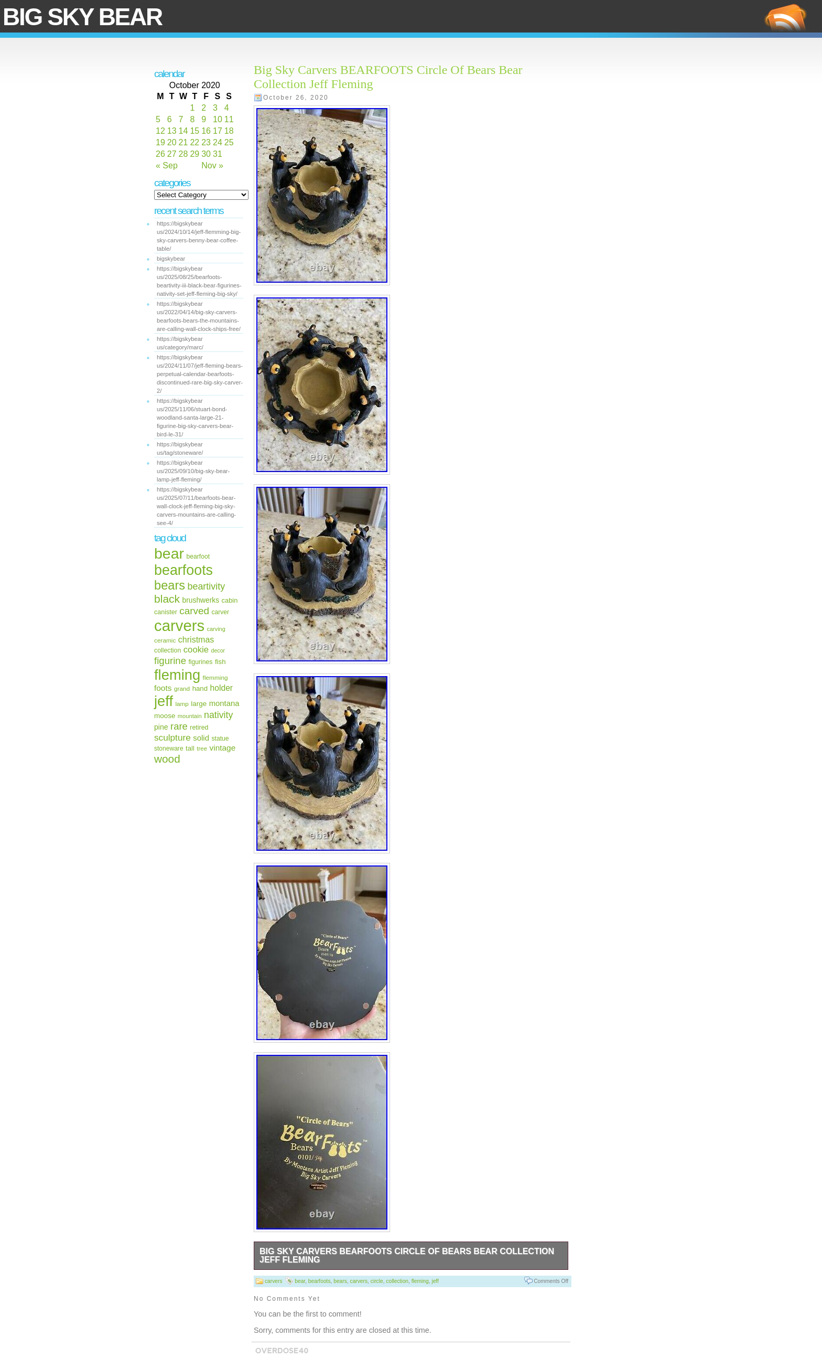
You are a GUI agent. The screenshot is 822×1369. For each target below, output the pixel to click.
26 (160, 153)
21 (183, 142)
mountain (190, 716)
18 (229, 130)
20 (172, 142)
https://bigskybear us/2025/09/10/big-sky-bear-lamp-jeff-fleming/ (193, 471)
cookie (196, 650)
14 (183, 130)
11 (229, 119)
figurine (170, 660)
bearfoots (183, 570)
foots (162, 687)
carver (220, 612)
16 (206, 130)
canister (165, 612)
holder (221, 687)
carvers (179, 625)
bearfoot (198, 556)
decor (218, 650)
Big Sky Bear (82, 16)
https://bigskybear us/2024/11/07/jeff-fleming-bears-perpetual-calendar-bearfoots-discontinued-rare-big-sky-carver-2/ (200, 374)
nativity (218, 715)
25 (229, 142)
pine (161, 727)
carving (216, 629)
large (199, 704)
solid (201, 737)
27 (172, 153)
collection (167, 650)
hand (200, 688)
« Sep (167, 165)
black (167, 599)
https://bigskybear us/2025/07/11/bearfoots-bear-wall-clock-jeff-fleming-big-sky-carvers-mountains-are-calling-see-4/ (196, 506)
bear (169, 553)
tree (202, 748)
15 (194, 130)
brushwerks (201, 600)
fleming (177, 675)
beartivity (206, 586)
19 (160, 142)
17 (217, 130)
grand (182, 688)
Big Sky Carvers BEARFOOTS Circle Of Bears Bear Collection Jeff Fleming (406, 1255)
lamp (181, 703)
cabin (230, 600)
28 (183, 153)
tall (190, 748)
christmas (196, 639)
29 (194, 153)
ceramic (165, 640)
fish (220, 662)
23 (206, 142)
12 (160, 130)
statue (220, 738)
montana (224, 703)
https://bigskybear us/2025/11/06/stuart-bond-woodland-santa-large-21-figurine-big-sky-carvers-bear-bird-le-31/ (195, 417)
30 (206, 153)
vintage (222, 747)
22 (194, 142)
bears (169, 585)
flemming (215, 677)
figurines (200, 662)
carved (194, 610)
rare (179, 726)
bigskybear (171, 258)
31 (217, 153)
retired (199, 727)
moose (164, 716)
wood (167, 759)
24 (217, 142)
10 (217, 119)
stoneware (168, 748)
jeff (163, 701)
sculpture (172, 737)
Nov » (212, 165)
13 (172, 130)
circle (377, 1281)
